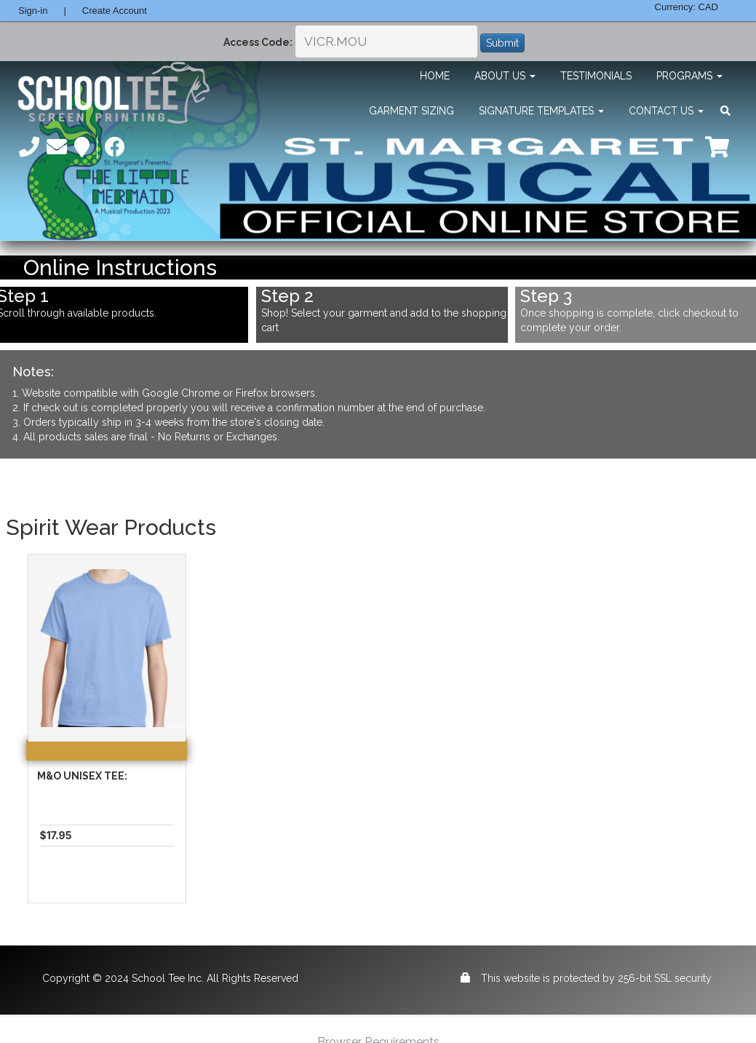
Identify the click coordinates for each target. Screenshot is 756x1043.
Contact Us (666, 110)
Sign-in (32, 10)
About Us (505, 76)
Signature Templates (541, 110)
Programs (689, 76)
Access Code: (258, 42)
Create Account (114, 10)
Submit (502, 43)
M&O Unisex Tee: (82, 776)
